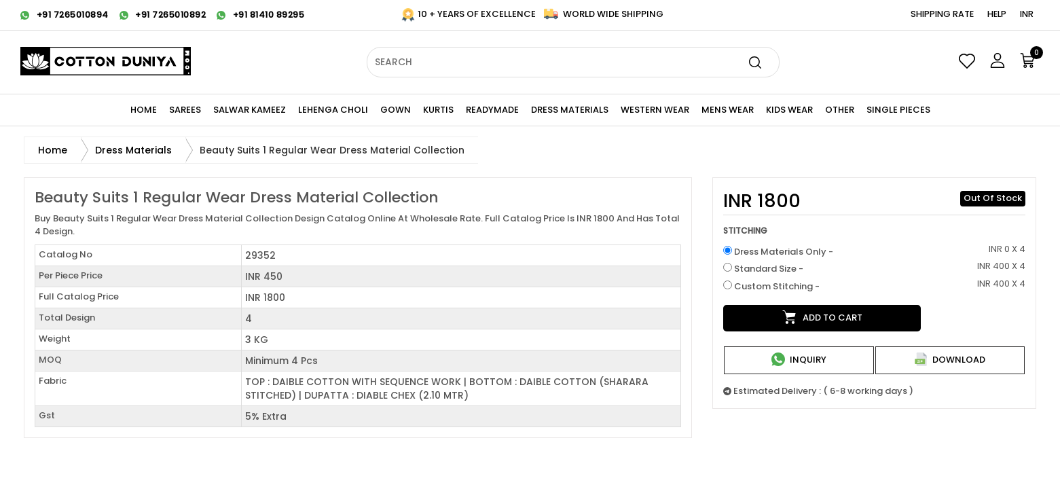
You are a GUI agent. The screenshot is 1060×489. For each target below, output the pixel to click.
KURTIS (438, 109)
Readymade (492, 109)
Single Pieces (898, 109)
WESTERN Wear (655, 109)
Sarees (185, 109)
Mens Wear (727, 109)
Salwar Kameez (249, 109)
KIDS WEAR (789, 109)
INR (1027, 14)
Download (949, 359)
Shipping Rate (942, 14)
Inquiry (798, 359)
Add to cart (822, 317)
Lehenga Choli (333, 109)
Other (839, 109)
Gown (395, 109)
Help (996, 14)
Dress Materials (569, 109)
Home (143, 109)
